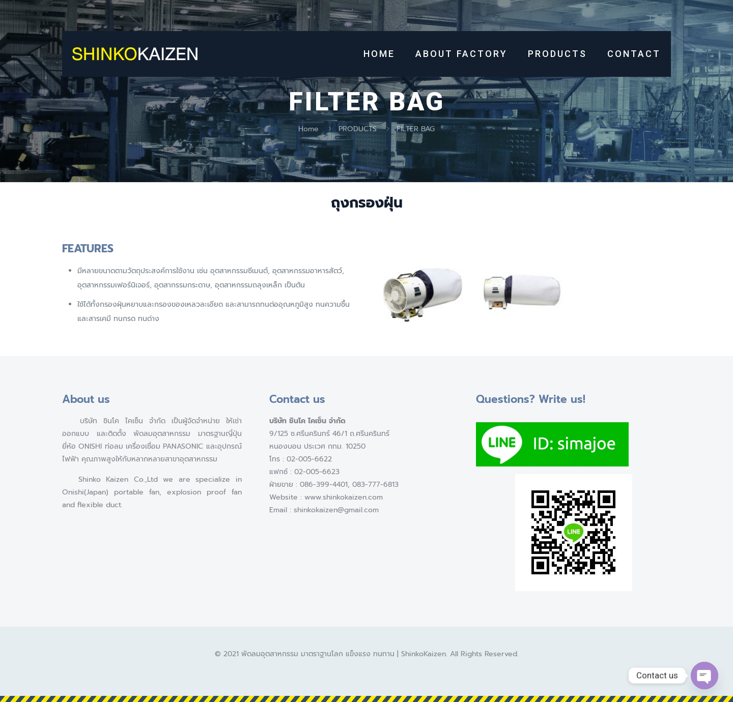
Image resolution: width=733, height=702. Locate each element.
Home (308, 129)
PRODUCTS (358, 129)
